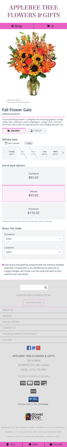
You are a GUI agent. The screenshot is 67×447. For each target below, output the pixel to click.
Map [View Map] (33, 444)
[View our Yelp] (38, 349)
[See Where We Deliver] (33, 302)
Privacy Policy (14, 436)
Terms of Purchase (34, 436)
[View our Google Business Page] (33, 349)
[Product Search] (34, 287)
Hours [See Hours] (56, 444)
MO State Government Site (47, 432)
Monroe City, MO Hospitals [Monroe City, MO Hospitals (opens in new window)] (51, 427)
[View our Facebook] (29, 349)
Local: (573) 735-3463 (33, 369)
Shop (16, 26)
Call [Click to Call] (11, 444)
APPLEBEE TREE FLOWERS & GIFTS (33, 11)
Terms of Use (53, 436)
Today (28, 143)
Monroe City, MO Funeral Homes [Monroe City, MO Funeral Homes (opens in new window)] (18, 427)
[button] (33, 399)
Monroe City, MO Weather (18, 432)
